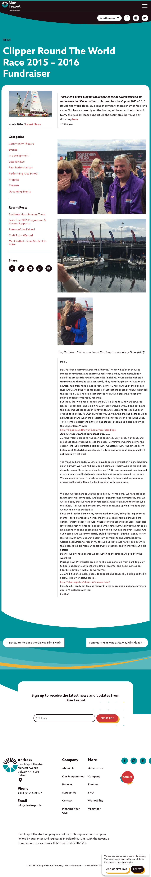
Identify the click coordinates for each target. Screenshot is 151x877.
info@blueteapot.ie (29, 805)
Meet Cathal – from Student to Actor (28, 242)
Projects (14, 179)
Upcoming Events (20, 191)
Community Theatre (21, 143)
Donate (127, 777)
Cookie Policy (90, 865)
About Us (68, 768)
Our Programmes (73, 776)
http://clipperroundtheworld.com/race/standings (87, 429)
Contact (67, 800)
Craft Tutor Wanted (21, 235)
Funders (93, 784)
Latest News (33, 124)
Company (94, 776)
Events (13, 149)
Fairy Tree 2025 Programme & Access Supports (27, 221)
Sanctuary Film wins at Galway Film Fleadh (115, 642)
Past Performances (21, 167)
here (75, 119)
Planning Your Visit (71, 811)
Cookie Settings (116, 869)
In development (18, 155)
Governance (95, 768)
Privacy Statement (73, 865)
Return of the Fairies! (22, 229)
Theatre (14, 185)
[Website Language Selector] (109, 18)
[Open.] (144, 5)
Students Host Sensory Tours (27, 214)
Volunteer (94, 808)
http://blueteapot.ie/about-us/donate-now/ (85, 581)
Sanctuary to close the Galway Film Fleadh (35, 642)
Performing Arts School (23, 173)
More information (124, 862)
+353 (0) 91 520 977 (30, 793)
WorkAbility (95, 800)
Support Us (69, 792)
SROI (91, 792)
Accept (137, 869)
